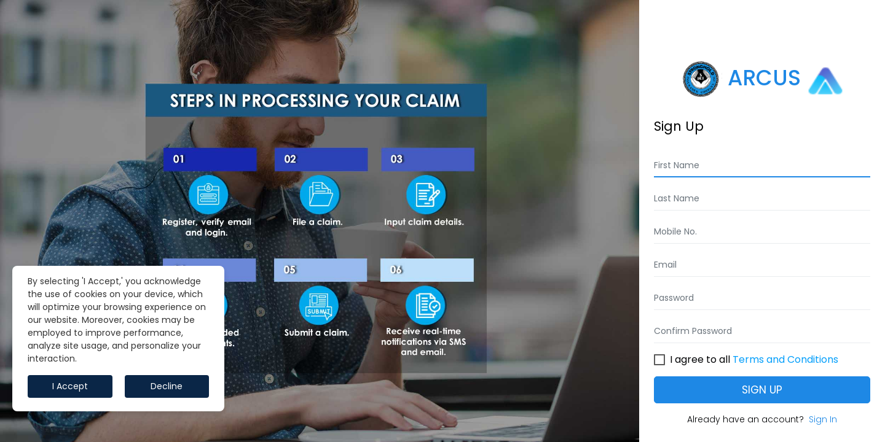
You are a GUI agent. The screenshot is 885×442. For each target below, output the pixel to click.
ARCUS (762, 79)
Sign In (823, 419)
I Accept (70, 386)
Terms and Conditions (785, 359)
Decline (167, 386)
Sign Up (762, 389)
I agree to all (754, 358)
